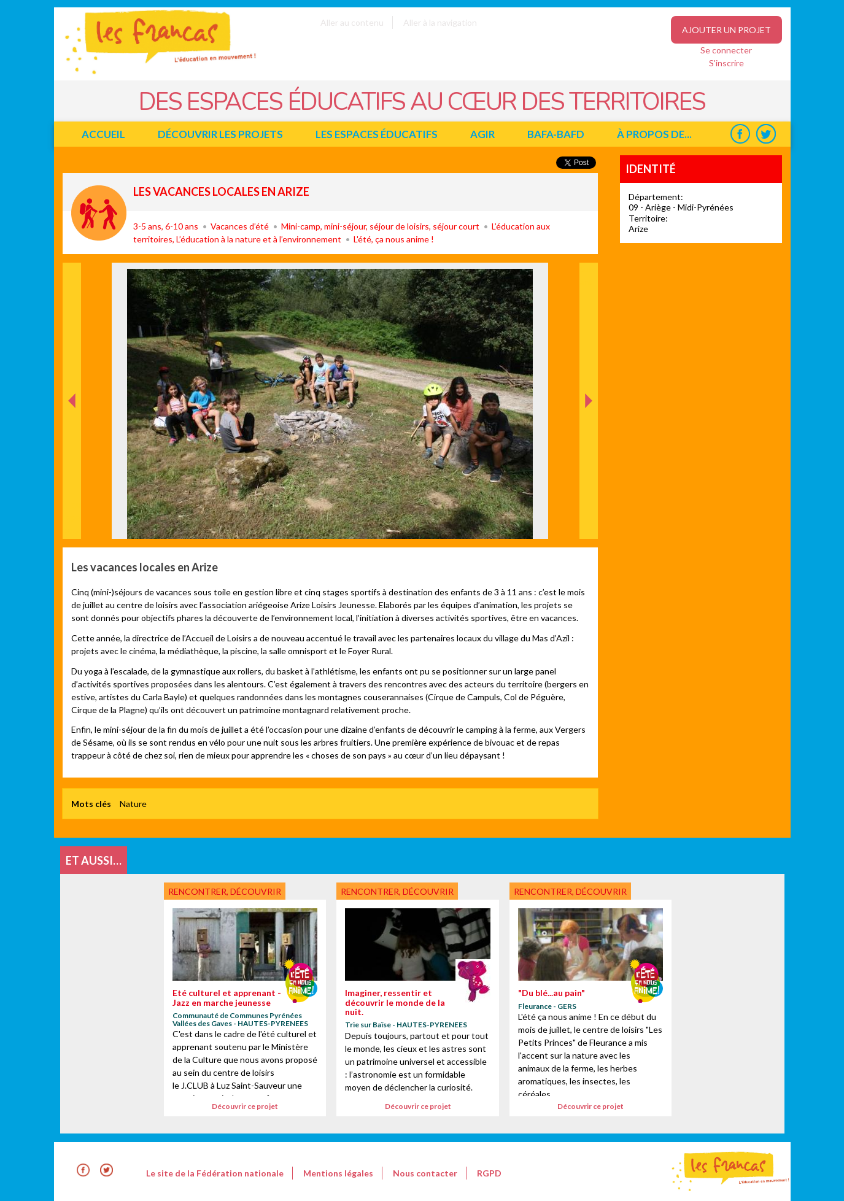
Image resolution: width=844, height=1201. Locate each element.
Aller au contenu (352, 22)
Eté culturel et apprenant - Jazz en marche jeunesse (226, 997)
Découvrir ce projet (245, 1106)
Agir (482, 134)
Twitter (766, 134)
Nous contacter (425, 1173)
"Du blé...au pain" (551, 992)
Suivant (587, 275)
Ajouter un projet (726, 30)
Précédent (72, 519)
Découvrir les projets (220, 134)
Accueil (103, 134)
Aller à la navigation (440, 22)
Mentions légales (338, 1173)
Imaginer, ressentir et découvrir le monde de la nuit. (395, 1002)
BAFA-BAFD (555, 134)
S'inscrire (726, 63)
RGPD (489, 1173)
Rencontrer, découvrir (98, 213)
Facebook (741, 134)
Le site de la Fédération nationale (215, 1173)
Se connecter (726, 50)
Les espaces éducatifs (377, 134)
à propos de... (654, 134)
